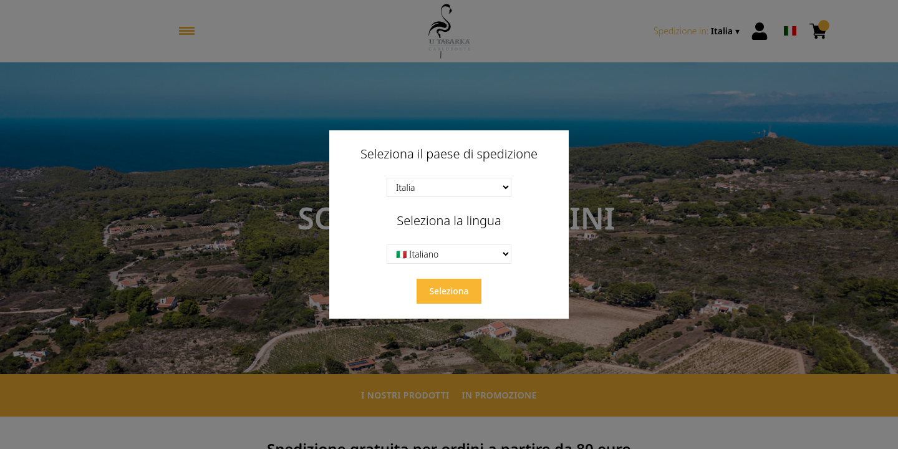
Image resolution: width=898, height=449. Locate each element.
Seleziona (448, 291)
